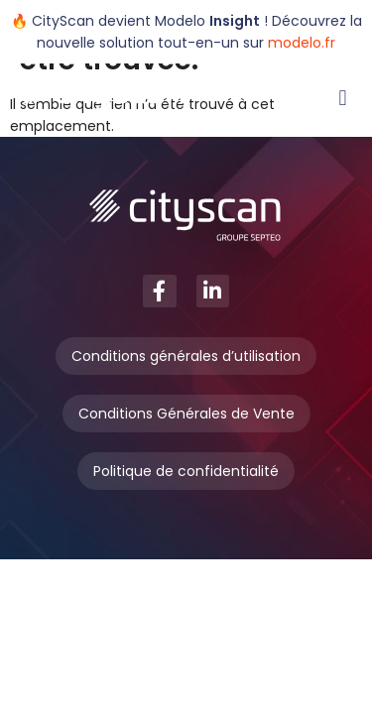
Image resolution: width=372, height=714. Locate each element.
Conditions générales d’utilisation (186, 356)
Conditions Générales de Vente (186, 413)
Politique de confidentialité (186, 471)
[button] (342, 97)
